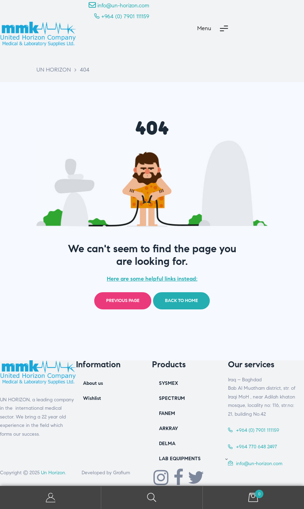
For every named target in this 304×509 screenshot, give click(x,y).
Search (151, 497)
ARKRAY (168, 428)
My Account (50, 497)
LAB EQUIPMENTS (193, 459)
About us (93, 383)
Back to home (181, 300)
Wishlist (92, 398)
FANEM (167, 413)
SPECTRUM (172, 398)
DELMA (167, 444)
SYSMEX (168, 383)
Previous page (122, 300)
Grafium (121, 473)
